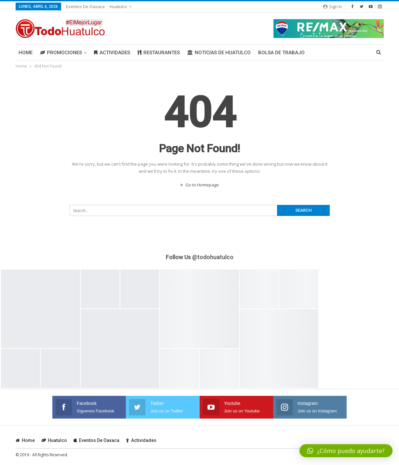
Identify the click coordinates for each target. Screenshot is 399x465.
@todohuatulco (212, 257)
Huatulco (118, 6)
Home (26, 53)
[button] (345, 450)
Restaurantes (159, 53)
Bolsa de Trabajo (281, 53)
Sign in (332, 6)
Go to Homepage (199, 185)
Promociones (61, 53)
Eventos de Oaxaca (85, 6)
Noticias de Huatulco (219, 53)
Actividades (112, 53)
